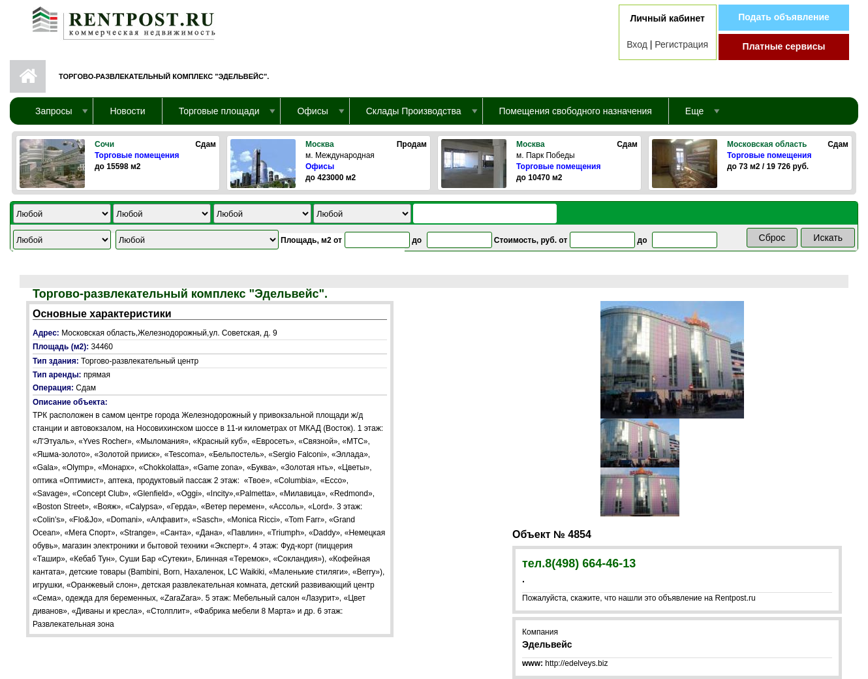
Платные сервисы (784, 46)
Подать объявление (783, 17)
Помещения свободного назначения (575, 111)
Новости (127, 111)
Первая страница (28, 76)
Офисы (319, 166)
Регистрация (681, 44)
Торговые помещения (137, 155)
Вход (637, 44)
